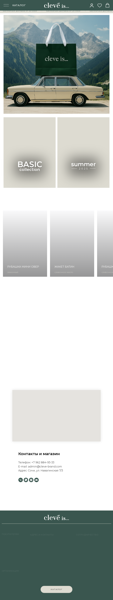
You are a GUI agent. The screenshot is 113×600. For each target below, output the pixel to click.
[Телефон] (20, 480)
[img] (91, 5)
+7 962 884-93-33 (42, 462)
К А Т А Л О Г (56, 589)
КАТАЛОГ (19, 5)
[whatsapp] (26, 480)
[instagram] (31, 480)
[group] (25, 244)
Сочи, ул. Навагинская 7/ (45, 470)
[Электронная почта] (36, 480)
